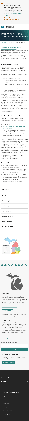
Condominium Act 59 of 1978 (8, 49)
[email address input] (14, 345)
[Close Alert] (27, 3)
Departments (6, 418)
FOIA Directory (6, 414)
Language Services (7, 410)
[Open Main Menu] (27, 26)
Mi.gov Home (6, 396)
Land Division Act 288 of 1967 (11, 47)
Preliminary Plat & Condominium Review (18, 42)
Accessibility (6, 403)
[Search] (24, 26)
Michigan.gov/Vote (8, 362)
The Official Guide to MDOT (9, 307)
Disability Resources (8, 407)
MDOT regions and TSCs (10, 338)
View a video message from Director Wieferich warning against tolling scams (12, 19)
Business (4, 42)
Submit (14, 349)
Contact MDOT (7, 310)
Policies (4, 399)
